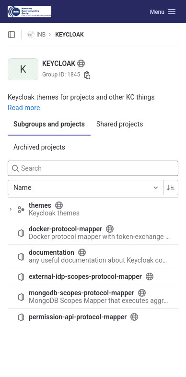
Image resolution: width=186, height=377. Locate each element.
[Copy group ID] (87, 75)
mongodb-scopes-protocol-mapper (81, 293)
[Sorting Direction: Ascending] (170, 187)
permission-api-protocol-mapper (78, 317)
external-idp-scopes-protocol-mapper (85, 276)
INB (36, 34)
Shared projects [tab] (119, 124)
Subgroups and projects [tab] (49, 124)
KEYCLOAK (69, 34)
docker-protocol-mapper (65, 229)
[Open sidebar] (11, 34)
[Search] (93, 168)
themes (40, 205)
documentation (51, 252)
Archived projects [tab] (39, 147)
